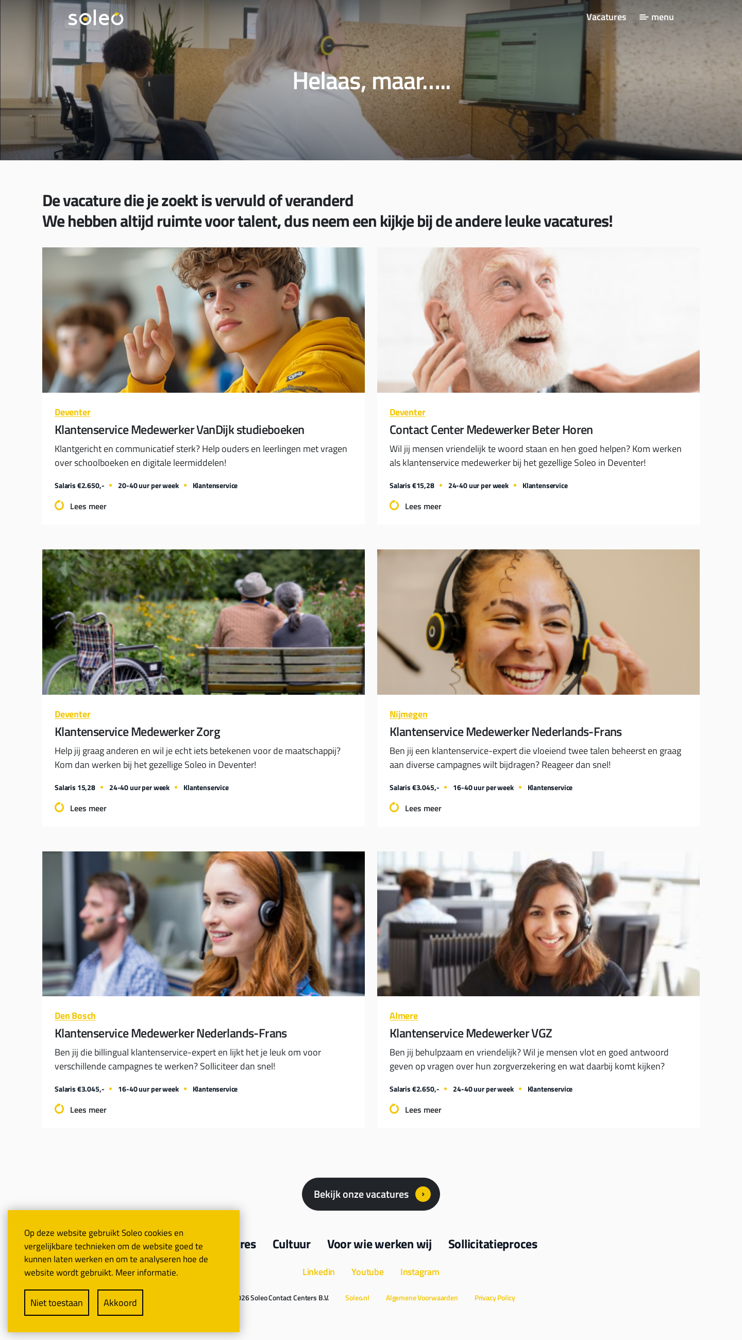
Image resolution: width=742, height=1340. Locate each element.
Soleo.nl (357, 1297)
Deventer (72, 412)
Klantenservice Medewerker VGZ (471, 1033)
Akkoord (120, 1303)
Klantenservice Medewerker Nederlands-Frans (506, 731)
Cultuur (292, 1243)
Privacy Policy (495, 1297)
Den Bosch (75, 1016)
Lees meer (88, 506)
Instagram (420, 1272)
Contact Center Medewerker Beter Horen (491, 429)
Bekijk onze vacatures (361, 1194)
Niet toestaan (56, 1303)
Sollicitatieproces (492, 1243)
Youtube (367, 1272)
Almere (404, 1016)
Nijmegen (408, 714)
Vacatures (606, 17)
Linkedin (318, 1272)
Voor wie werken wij (379, 1243)
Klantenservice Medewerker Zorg (137, 731)
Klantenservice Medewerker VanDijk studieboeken (179, 429)
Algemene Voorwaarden (422, 1297)
